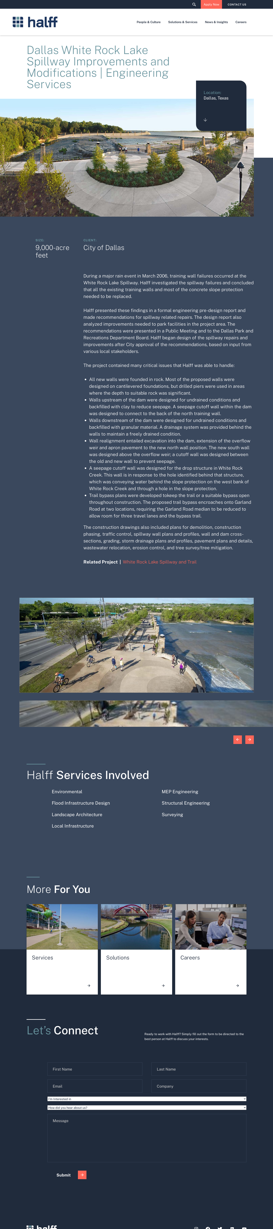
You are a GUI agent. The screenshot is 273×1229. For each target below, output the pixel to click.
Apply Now (211, 4)
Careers (240, 22)
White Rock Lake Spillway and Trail (160, 562)
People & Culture (149, 22)
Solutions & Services (182, 22)
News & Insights (216, 22)
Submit (71, 1175)
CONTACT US (237, 4)
